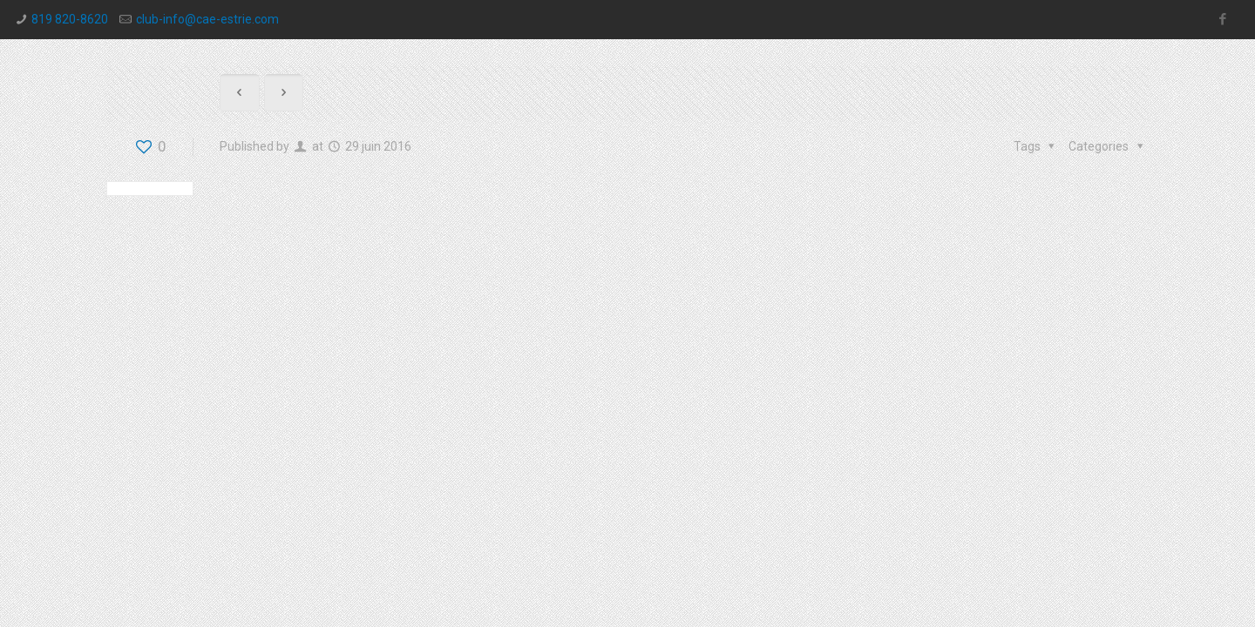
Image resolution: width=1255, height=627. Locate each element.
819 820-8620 (69, 19)
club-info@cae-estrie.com (207, 19)
